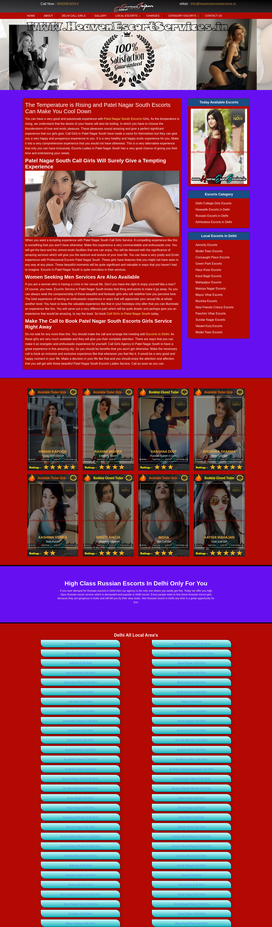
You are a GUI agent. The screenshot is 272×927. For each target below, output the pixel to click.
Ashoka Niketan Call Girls (210, 778)
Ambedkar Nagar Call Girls (136, 692)
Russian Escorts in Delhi (212, 215)
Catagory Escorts (182, 15)
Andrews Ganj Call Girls (210, 720)
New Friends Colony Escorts (215, 307)
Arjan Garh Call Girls (62, 749)
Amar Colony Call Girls (62, 692)
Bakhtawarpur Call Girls (61, 875)
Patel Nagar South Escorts (123, 118)
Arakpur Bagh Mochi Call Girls (136, 740)
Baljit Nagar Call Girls (210, 884)
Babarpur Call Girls (61, 836)
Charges (152, 15)
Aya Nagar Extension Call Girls (136, 807)
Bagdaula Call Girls (136, 855)
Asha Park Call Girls (136, 759)
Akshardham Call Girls (61, 672)
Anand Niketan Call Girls (62, 711)
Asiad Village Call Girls (210, 788)
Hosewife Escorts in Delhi (213, 209)
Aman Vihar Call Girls (210, 682)
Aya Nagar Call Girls (62, 807)
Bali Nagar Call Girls (136, 884)
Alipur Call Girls (136, 682)
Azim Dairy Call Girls (61, 827)
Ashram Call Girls (136, 788)
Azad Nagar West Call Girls (136, 817)
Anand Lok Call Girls (210, 701)
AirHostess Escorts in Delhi (214, 222)
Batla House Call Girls (136, 913)
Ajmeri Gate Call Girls (136, 663)
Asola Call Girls (136, 798)
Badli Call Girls (210, 846)
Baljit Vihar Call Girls (62, 894)
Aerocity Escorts (206, 244)
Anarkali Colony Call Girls (62, 720)
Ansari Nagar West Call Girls (210, 730)
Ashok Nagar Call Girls (210, 759)
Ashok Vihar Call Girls (62, 769)
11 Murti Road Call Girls (62, 643)
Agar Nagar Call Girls (210, 653)
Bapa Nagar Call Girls (62, 904)
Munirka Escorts (206, 301)
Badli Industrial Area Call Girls (62, 855)
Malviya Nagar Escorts (211, 288)
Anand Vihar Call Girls (210, 711)
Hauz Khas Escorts (208, 269)
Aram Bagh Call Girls (210, 740)
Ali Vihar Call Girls (62, 682)
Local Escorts (126, 15)
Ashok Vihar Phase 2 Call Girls (210, 769)
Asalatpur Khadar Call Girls (62, 759)
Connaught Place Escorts (213, 257)
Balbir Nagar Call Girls (62, 884)
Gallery (100, 15)
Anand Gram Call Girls (136, 701)
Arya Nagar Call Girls (210, 749)
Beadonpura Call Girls (210, 923)
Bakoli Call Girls (210, 875)
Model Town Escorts (209, 251)
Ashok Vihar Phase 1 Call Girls (136, 769)
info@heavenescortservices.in (213, 4)
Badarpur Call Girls (210, 836)
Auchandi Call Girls (210, 798)
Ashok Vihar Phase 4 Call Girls (136, 778)
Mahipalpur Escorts (208, 282)
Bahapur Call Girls (210, 855)
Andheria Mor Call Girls (136, 720)
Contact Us (213, 15)
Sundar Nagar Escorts (210, 319)
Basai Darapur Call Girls (210, 904)
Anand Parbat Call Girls (136, 711)
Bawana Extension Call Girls (61, 923)
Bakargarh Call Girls (210, 865)
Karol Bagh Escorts (208, 276)
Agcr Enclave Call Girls (62, 663)
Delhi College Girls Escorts (213, 203)
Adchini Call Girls (136, 653)
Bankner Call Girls (210, 894)
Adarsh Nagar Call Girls (210, 643)
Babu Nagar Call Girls (136, 836)
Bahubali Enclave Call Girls (61, 865)
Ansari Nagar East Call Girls (136, 730)
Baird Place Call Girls (136, 865)
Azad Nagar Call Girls (210, 807)
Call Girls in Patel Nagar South (128, 313)
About (48, 15)
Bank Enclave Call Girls (136, 894)
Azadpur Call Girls (210, 817)
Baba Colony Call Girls (136, 827)
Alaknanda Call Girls (136, 672)
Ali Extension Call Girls (210, 672)
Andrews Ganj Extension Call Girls (62, 730)
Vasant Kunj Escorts (209, 326)
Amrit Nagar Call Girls (210, 692)
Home (31, 15)
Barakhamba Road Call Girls (136, 904)
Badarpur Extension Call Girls (62, 846)
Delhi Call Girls (74, 15)
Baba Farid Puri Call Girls (210, 827)
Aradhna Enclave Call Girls (62, 740)
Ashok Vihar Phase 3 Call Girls (62, 778)
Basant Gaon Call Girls (62, 913)
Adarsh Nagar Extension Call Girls (62, 653)
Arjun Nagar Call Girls (136, 749)
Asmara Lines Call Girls (62, 798)
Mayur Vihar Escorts (209, 294)
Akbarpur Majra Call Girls (210, 663)
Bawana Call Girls (210, 913)
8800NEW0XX (68, 4)
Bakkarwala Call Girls (136, 875)
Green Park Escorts (209, 263)
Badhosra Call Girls (136, 846)
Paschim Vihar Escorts (211, 313)
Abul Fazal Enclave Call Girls (136, 643)
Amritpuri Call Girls (62, 701)
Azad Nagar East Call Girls (62, 817)
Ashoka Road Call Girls (62, 788)
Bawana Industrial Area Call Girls (136, 923)
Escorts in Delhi (157, 334)
